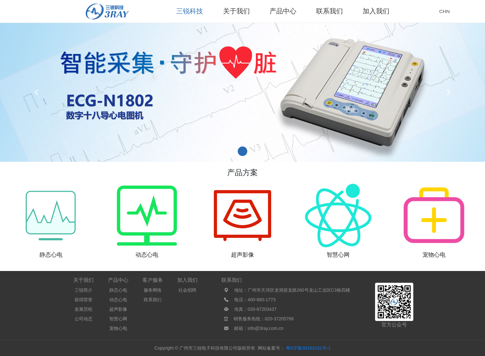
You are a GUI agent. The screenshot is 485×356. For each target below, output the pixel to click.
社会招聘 (187, 290)
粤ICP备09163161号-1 (308, 348)
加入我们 (187, 280)
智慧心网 (118, 318)
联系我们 (153, 299)
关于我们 (83, 280)
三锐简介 (83, 290)
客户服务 (152, 280)
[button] (36, 92)
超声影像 (118, 309)
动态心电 (118, 299)
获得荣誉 (83, 299)
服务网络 (153, 290)
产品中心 (118, 280)
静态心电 (118, 290)
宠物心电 (118, 328)
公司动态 (83, 318)
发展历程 (83, 309)
